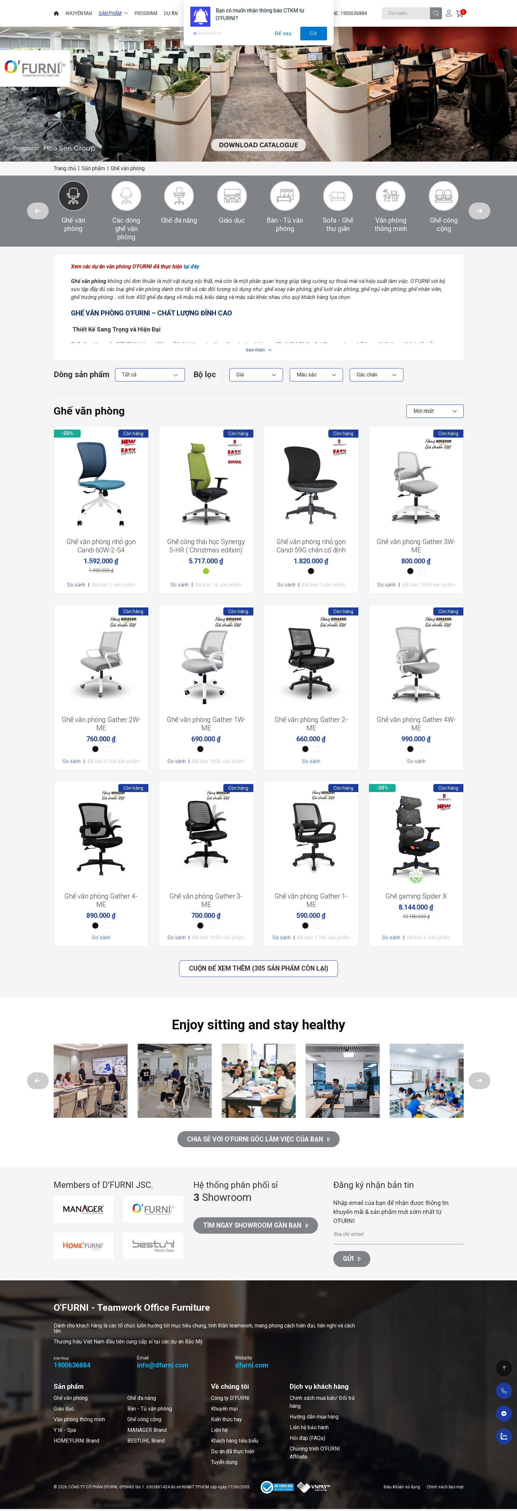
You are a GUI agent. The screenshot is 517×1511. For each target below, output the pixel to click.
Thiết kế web (68, 1498)
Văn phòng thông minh (79, 1422)
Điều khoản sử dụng (402, 1489)
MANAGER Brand (147, 1432)
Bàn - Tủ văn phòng (149, 1411)
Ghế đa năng (141, 1400)
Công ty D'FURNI (230, 1400)
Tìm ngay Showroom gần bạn (258, 1229)
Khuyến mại (224, 1411)
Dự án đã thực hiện (232, 1454)
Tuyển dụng (224, 1464)
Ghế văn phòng (71, 1400)
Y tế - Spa (65, 1432)
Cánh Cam (104, 1498)
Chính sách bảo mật (445, 1489)
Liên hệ (219, 1432)
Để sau (283, 33)
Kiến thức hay (226, 1422)
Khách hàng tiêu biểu (234, 1443)
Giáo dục (64, 1411)
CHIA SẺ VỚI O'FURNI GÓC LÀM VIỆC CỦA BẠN (258, 1141)
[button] (38, 211)
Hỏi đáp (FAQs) (307, 1440)
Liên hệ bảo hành (309, 1430)
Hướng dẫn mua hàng (314, 1419)
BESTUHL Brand (146, 1443)
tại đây (191, 266)
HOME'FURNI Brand (76, 1443)
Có (313, 33)
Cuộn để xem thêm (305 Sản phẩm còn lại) (258, 969)
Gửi (352, 1261)
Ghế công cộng (144, 1422)
